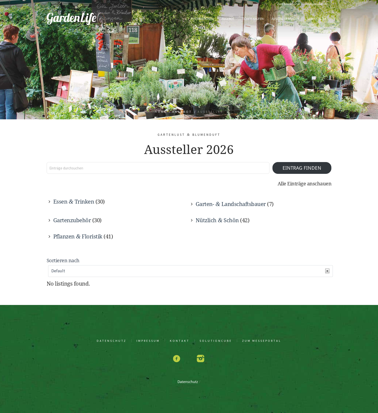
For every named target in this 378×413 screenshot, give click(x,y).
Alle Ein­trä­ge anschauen (305, 184)
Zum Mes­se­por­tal (261, 340)
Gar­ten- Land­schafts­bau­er (231, 204)
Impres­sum (148, 340)
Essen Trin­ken (73, 202)
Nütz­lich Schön (217, 220)
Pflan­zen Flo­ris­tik (77, 237)
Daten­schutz (111, 340)
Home (161, 111)
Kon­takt (179, 340)
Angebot (182, 111)
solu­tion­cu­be (216, 340)
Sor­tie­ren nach (63, 260)
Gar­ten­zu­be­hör (72, 220)
